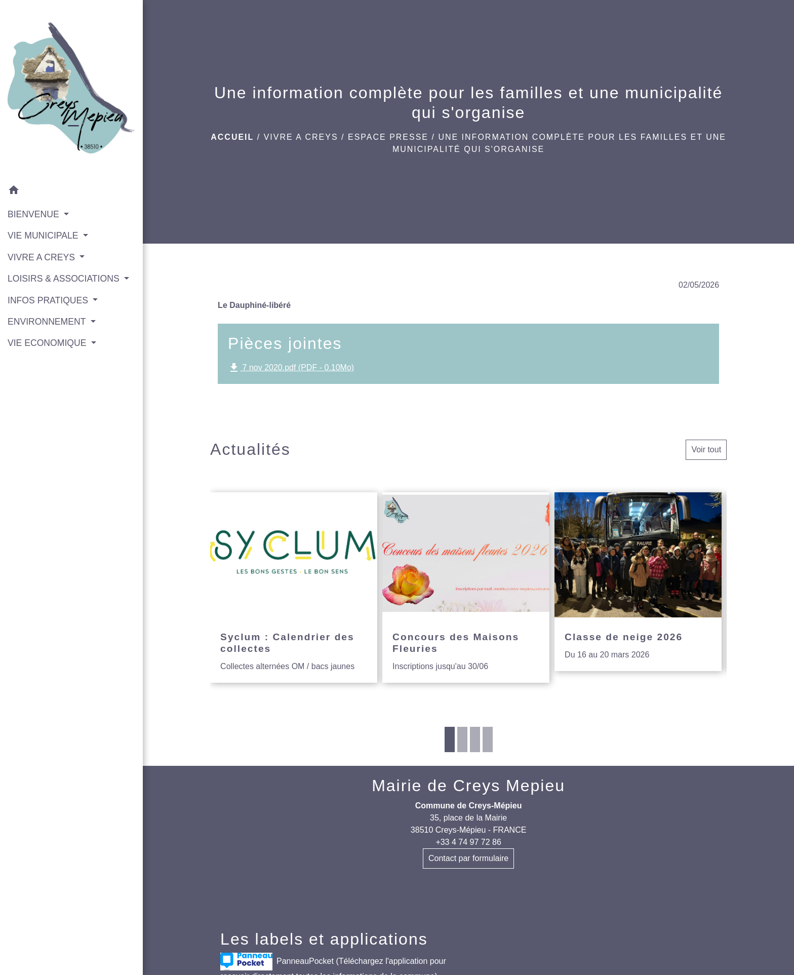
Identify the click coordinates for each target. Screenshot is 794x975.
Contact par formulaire (468, 858)
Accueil (232, 137)
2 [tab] (462, 739)
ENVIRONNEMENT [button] (48, 322)
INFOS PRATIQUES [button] (49, 300)
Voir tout (706, 449)
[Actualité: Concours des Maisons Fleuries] (465, 587)
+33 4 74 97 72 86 (468, 842)
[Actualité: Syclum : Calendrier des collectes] (293, 587)
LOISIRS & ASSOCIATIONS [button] (65, 279)
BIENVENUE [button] (35, 214)
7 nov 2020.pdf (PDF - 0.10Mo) (291, 368)
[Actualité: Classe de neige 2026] (638, 582)
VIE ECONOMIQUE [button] (48, 343)
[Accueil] (71, 90)
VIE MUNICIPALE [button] (44, 235)
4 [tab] (488, 739)
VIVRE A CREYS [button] (42, 257)
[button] (71, 192)
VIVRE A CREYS (301, 137)
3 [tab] (475, 739)
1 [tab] (450, 739)
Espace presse (388, 137)
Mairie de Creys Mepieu (468, 785)
